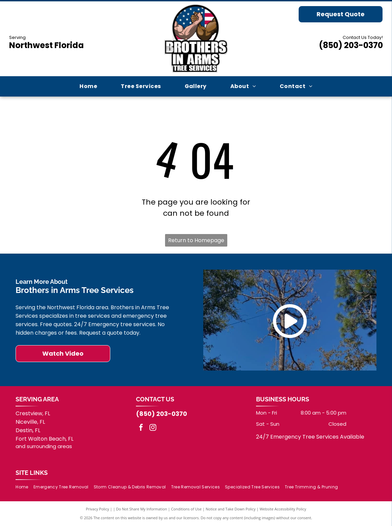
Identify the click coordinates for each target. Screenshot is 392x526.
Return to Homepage (196, 240)
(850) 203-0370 (351, 45)
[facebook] (141, 428)
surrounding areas (49, 446)
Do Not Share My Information (141, 508)
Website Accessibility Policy (282, 508)
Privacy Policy (97, 508)
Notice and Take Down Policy (231, 508)
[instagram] (153, 428)
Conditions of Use (186, 508)
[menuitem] (88, 86)
